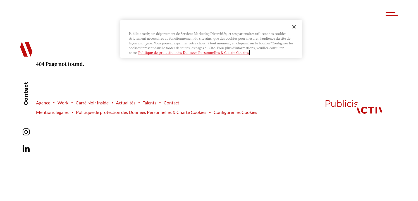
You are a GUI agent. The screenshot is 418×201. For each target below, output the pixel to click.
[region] (211, 39)
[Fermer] (294, 27)
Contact (26, 93)
